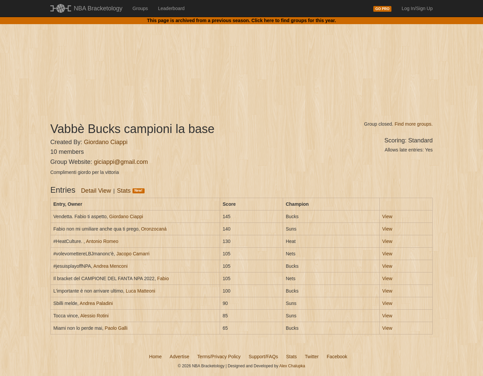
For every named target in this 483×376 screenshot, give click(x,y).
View (387, 216)
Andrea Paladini (96, 303)
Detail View (96, 190)
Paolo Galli (116, 328)
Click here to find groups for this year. (294, 20)
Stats (131, 190)
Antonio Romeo (102, 241)
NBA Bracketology (98, 8)
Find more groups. (413, 124)
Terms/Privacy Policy (218, 356)
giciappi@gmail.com (121, 162)
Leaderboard (171, 8)
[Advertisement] (241, 67)
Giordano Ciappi (105, 142)
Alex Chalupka (292, 366)
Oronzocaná (153, 229)
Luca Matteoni (140, 291)
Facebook (337, 356)
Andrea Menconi (110, 266)
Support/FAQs (263, 356)
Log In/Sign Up (417, 8)
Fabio (163, 278)
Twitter (312, 356)
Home (155, 356)
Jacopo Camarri (133, 253)
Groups (140, 8)
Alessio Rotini (94, 315)
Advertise (179, 356)
